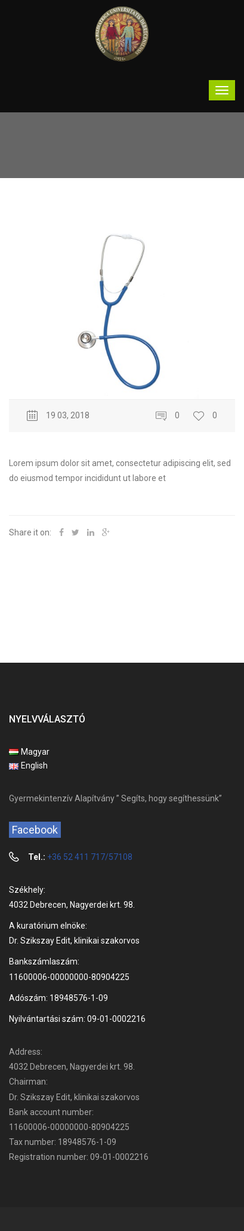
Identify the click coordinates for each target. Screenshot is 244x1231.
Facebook (35, 829)
